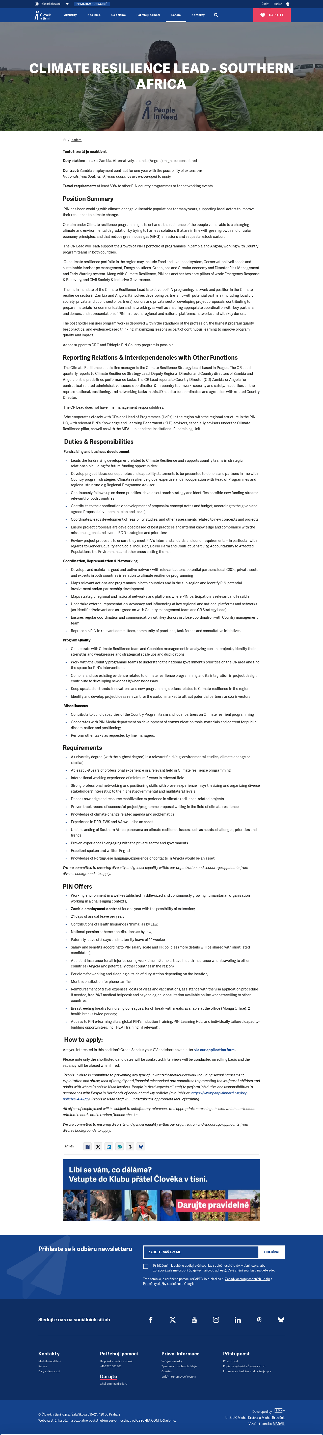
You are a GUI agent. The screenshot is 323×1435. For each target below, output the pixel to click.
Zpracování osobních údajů (179, 1366)
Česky (265, 4)
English (278, 4)
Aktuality (70, 15)
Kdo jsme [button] (94, 15)
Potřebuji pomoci (148, 15)
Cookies (167, 1371)
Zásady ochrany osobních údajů (247, 1279)
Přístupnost (230, 1361)
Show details (78, 1428)
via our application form (214, 1049)
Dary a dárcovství (49, 1371)
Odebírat (272, 1252)
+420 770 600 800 (110, 1366)
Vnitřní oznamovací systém (179, 1377)
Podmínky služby (154, 1284)
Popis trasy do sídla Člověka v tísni (244, 1366)
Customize (281, 1405)
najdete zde (265, 1270)
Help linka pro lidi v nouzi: (116, 1361)
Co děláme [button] (118, 15)
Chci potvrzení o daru (113, 1384)
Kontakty (198, 15)
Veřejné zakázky (172, 1361)
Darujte (108, 1376)
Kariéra (176, 15)
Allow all (281, 1393)
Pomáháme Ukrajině (91, 4)
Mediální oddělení (49, 1361)
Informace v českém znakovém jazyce (247, 1371)
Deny (281, 1418)
